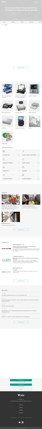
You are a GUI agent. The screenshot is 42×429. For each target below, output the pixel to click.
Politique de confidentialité (14, 417)
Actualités (21, 413)
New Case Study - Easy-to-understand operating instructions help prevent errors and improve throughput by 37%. (19, 314)
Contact (21, 407)
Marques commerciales (28, 417)
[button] (3, 10)
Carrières (21, 410)
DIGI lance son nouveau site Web (8, 308)
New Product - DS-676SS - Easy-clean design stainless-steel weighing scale (16, 319)
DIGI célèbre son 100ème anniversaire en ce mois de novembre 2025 (14, 298)
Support (21, 405)
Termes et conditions (21, 417)
